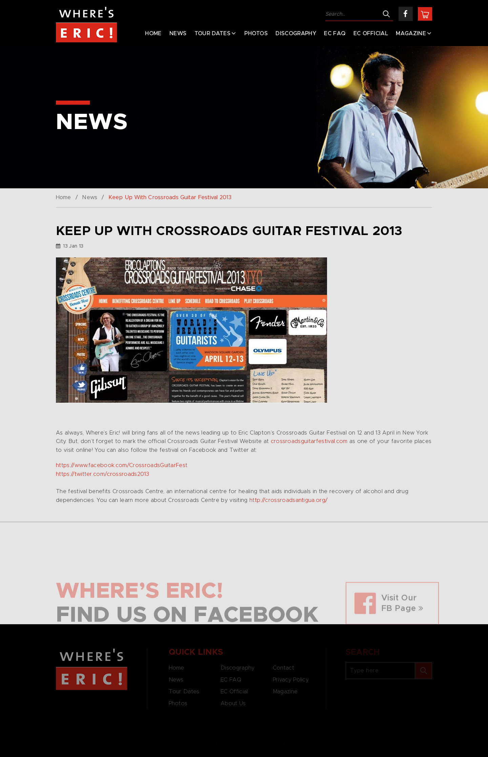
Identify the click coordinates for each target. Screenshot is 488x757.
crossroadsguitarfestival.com (309, 441)
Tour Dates (212, 33)
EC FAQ (334, 33)
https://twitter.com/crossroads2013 (102, 474)
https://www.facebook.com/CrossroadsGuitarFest (121, 465)
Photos (256, 33)
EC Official (370, 33)
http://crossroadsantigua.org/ (288, 500)
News (177, 33)
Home (153, 33)
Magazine (411, 33)
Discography (296, 33)
